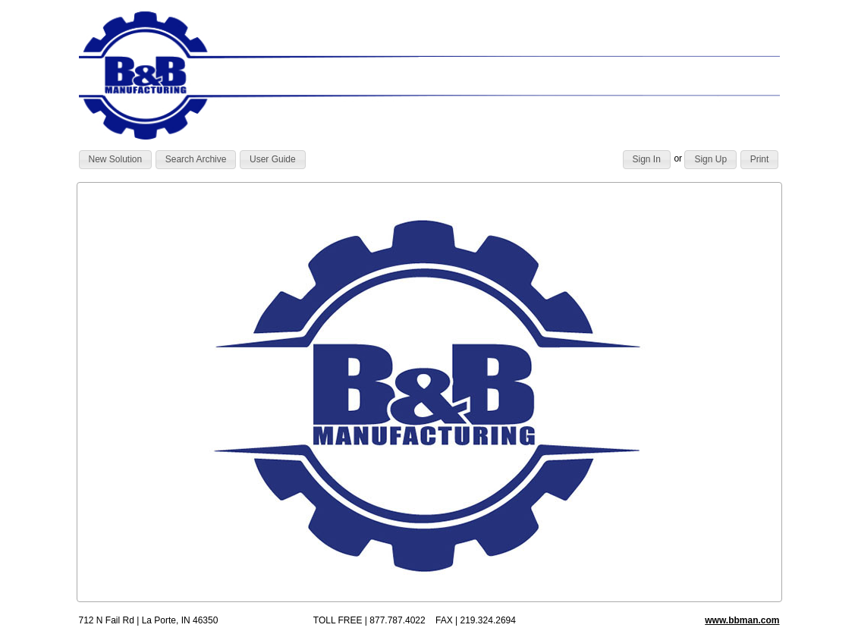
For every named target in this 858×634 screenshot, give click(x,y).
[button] (115, 160)
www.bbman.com (742, 620)
